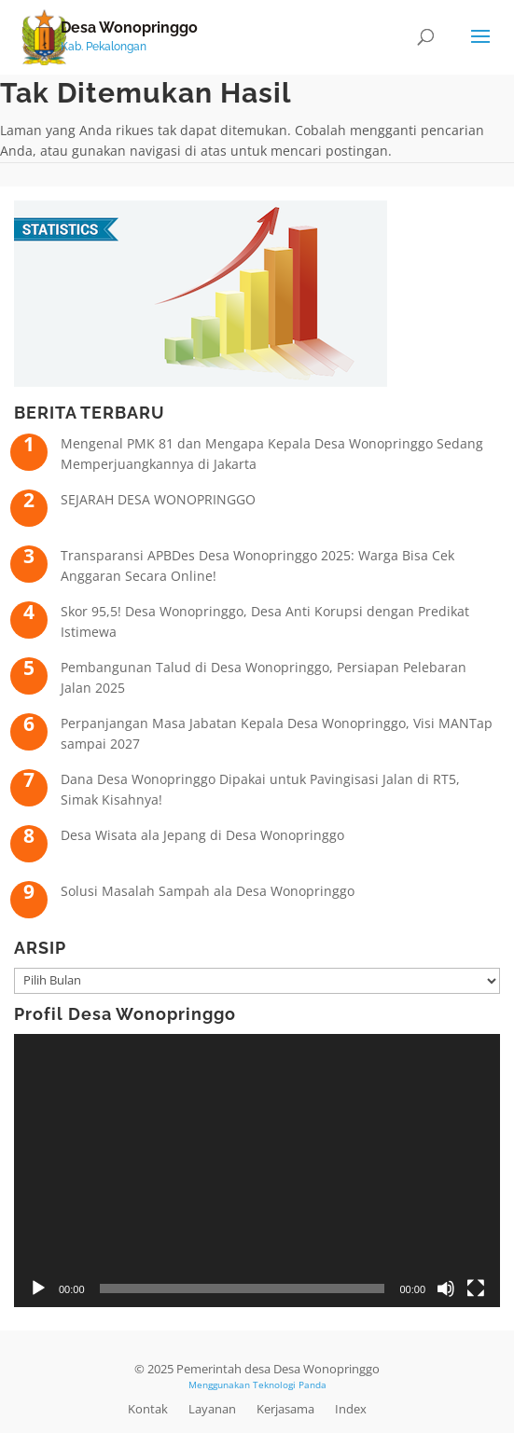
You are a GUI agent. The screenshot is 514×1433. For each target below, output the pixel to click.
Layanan (212, 1408)
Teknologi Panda (289, 1384)
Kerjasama (285, 1408)
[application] (257, 1170)
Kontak (148, 1408)
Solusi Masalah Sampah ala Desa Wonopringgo (207, 891)
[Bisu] (446, 1288)
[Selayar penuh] (475, 1288)
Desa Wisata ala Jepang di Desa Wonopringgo (202, 835)
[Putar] (38, 1288)
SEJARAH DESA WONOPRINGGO (158, 499)
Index (351, 1408)
